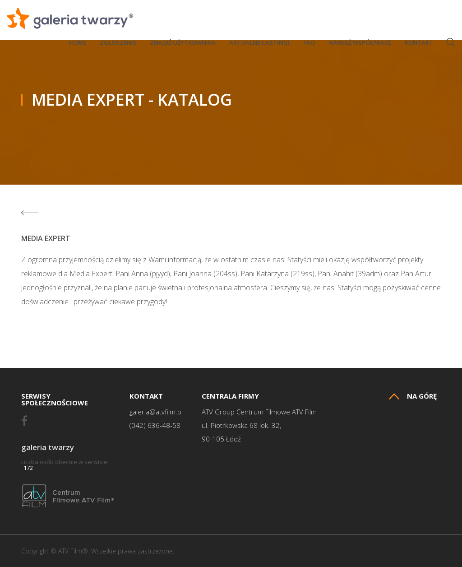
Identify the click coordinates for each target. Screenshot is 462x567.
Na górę (413, 396)
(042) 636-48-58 (154, 425)
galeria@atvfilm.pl (156, 412)
